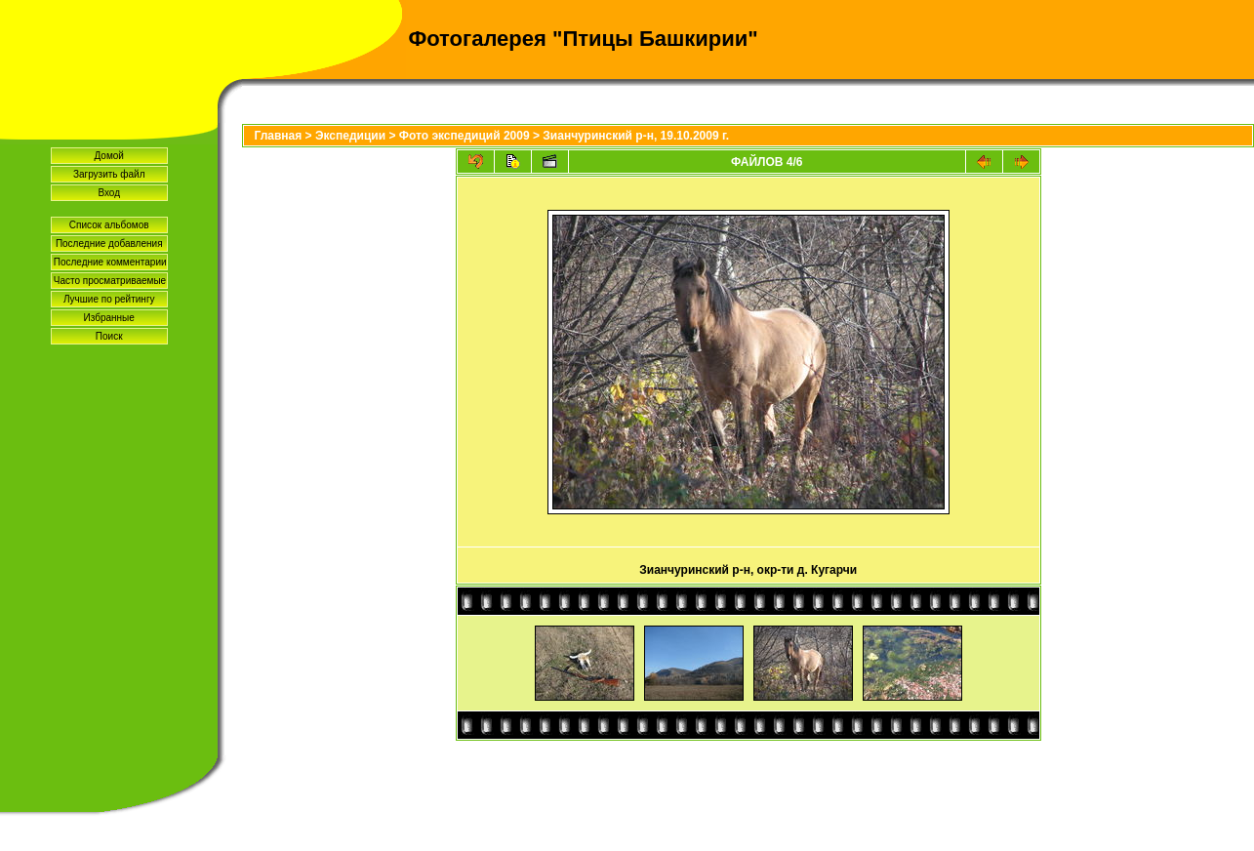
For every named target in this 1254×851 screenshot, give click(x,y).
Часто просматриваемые (110, 280)
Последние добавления (109, 243)
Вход (109, 192)
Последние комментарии (110, 262)
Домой (108, 155)
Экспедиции (350, 135)
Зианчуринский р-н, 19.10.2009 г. (636, 135)
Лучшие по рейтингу (109, 299)
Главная (278, 135)
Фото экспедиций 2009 (464, 135)
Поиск (109, 336)
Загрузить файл (109, 174)
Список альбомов (109, 225)
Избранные (109, 317)
